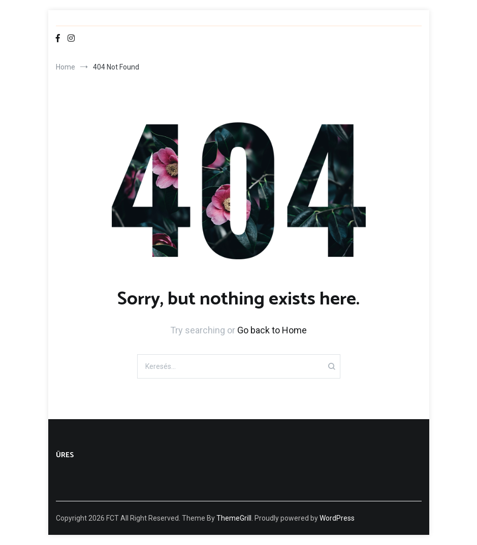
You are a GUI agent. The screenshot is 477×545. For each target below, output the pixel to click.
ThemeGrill (233, 518)
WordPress (337, 518)
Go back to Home (272, 330)
